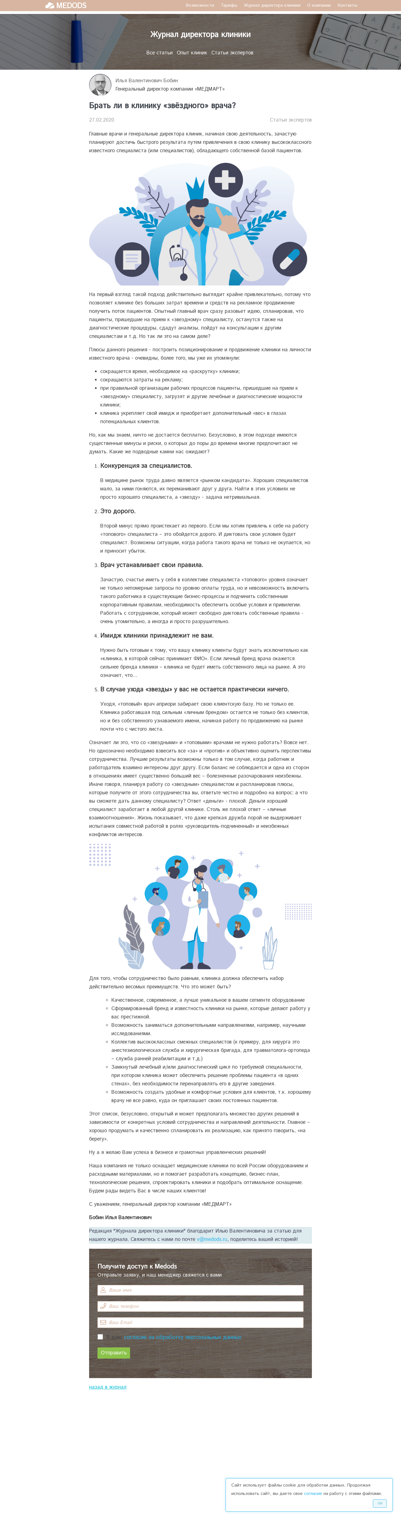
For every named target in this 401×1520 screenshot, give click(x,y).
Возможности (200, 5)
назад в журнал (107, 1387)
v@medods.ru (212, 1239)
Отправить (114, 1353)
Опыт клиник (192, 53)
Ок (380, 1503)
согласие (313, 1493)
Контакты (347, 5)
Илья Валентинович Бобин (147, 80)
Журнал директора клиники (272, 5)
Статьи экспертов (232, 53)
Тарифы (229, 5)
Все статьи (159, 53)
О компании (319, 5)
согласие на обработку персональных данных (182, 1337)
